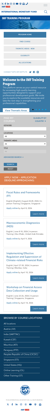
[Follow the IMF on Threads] (14, 4)
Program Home (25, 34)
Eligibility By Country (39, 119)
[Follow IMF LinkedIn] (8, 4)
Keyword (8, 125)
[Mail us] (37, 72)
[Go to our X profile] (30, 72)
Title (6, 148)
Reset (10, 169)
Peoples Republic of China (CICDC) (21, 354)
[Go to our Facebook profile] (33, 72)
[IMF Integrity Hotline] (27, 4)
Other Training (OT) (13, 376)
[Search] (45, 11)
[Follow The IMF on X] (2, 4)
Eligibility (25, 56)
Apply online (12, 208)
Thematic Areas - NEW (25, 49)
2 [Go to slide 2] (37, 109)
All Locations (25, 63)
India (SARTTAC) (12, 334)
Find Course (25, 42)
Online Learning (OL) (14, 370)
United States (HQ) (13, 365)
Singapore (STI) (11, 360)
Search (10, 164)
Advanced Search (13, 157)
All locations (10, 324)
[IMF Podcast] (20, 4)
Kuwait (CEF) (10, 340)
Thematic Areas (10, 140)
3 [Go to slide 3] (40, 109)
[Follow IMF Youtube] (17, 4)
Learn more (38, 214)
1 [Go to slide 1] (34, 109)
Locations (8, 133)
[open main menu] (45, 5)
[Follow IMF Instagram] (11, 4)
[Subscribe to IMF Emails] (24, 4)
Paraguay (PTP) (11, 350)
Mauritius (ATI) (11, 345)
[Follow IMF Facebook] (5, 4)
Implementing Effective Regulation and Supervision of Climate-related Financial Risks (24, 257)
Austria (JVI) (9, 329)
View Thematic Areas (16, 111)
